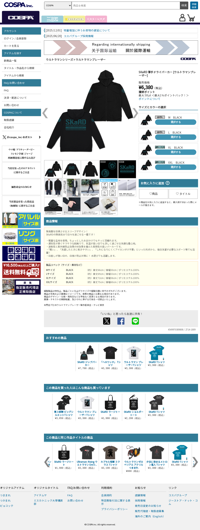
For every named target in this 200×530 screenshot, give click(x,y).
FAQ (6, 90)
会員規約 (106, 495)
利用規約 (106, 488)
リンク (173, 488)
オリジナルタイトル (46, 488)
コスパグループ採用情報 (79, 36)
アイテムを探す (12, 53)
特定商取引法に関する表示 (115, 502)
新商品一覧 (10, 60)
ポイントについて (150, 99)
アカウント (10, 31)
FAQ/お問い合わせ (14, 83)
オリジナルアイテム (12, 488)
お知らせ (140, 488)
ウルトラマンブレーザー (91, 59)
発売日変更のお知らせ (148, 506)
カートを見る (11, 46)
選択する (176, 122)
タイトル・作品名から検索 (19, 68)
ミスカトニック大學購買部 (48, 502)
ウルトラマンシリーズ (59, 59)
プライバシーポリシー (114, 509)
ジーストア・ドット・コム (183, 502)
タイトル (183, 193)
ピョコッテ (6, 506)
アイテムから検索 (14, 75)
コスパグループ (178, 495)
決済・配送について (15, 97)
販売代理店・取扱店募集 (149, 511)
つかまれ (5, 500)
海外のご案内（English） (150, 516)
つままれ (5, 495)
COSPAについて (13, 112)
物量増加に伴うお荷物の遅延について (87, 30)
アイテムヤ (40, 495)
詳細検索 (194, 5)
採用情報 (140, 500)
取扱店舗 (9, 120)
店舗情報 (140, 495)
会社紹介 (9, 127)
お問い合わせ (11, 105)
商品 (153, 193)
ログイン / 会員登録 (15, 38)
